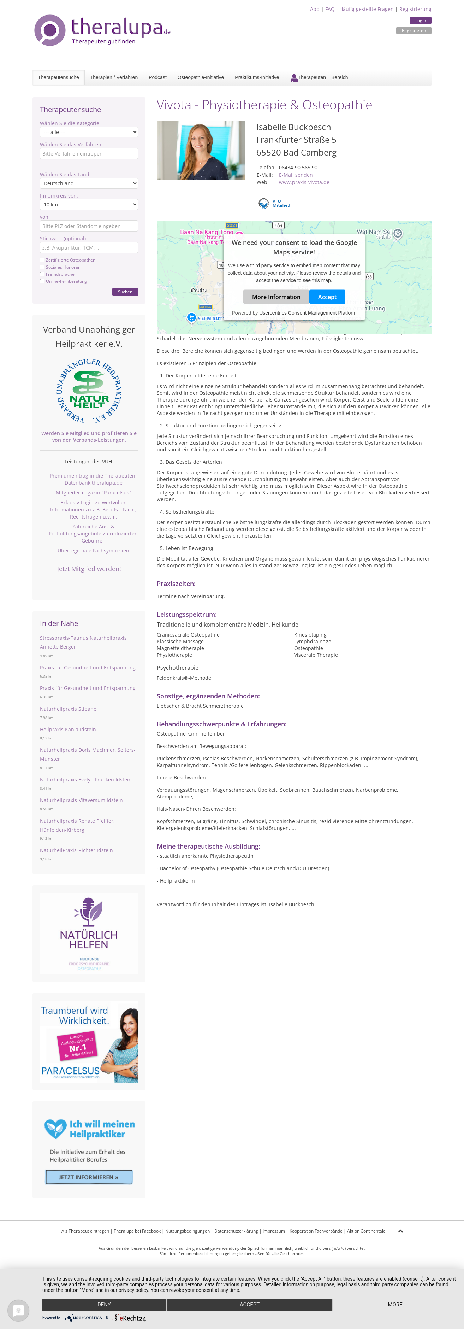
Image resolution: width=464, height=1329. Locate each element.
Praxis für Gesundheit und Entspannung (88, 667)
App (315, 9)
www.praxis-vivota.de (304, 182)
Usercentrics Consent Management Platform (307, 313)
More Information (276, 297)
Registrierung (415, 9)
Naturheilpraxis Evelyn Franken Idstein (86, 779)
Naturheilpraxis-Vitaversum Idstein (81, 800)
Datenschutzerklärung (236, 1231)
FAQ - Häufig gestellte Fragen (359, 9)
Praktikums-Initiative (257, 77)
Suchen (125, 292)
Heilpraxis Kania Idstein (68, 729)
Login (420, 20)
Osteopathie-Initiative (201, 77)
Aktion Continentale (366, 1231)
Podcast (158, 77)
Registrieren (414, 31)
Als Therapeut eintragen (85, 1231)
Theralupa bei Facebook (137, 1231)
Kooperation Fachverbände (316, 1231)
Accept (327, 297)
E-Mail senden (296, 174)
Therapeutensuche (58, 77)
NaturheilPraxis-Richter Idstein (76, 850)
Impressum (274, 1231)
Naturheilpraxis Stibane (68, 709)
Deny (104, 1304)
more (395, 1304)
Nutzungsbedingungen (187, 1231)
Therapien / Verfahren (114, 77)
